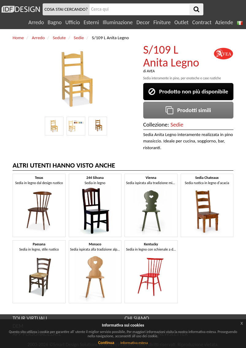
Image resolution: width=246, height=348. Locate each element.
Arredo (36, 22)
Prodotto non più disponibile (188, 91)
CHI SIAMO (137, 318)
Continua (106, 342)
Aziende (224, 22)
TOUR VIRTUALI (30, 318)
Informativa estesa (134, 343)
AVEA (151, 71)
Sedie (177, 124)
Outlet (181, 22)
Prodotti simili (188, 110)
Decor (143, 22)
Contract (202, 22)
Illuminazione (118, 22)
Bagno (55, 22)
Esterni (91, 22)
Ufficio (72, 22)
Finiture (162, 22)
